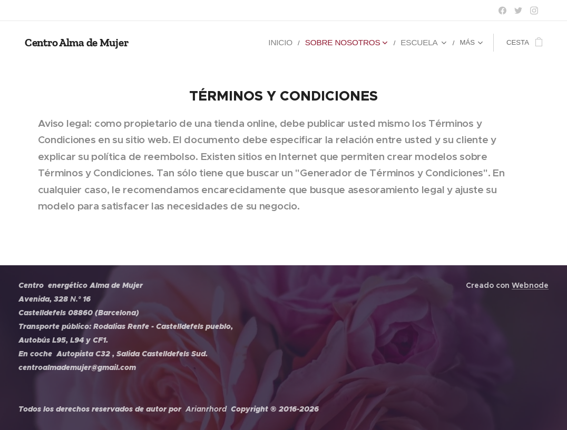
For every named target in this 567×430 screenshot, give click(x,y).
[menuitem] (185, 42)
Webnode (530, 285)
